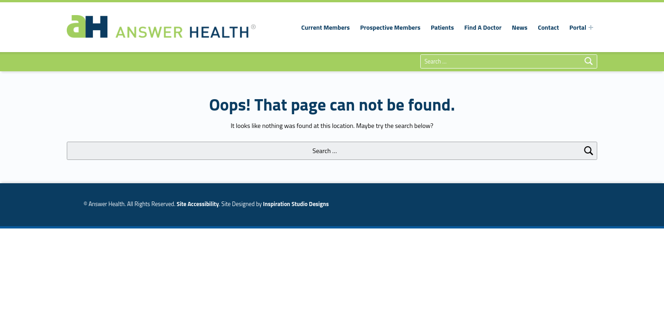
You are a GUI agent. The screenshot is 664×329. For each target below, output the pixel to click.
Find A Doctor (482, 27)
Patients (442, 27)
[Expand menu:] (591, 27)
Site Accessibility (198, 204)
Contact (548, 27)
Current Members (325, 27)
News (519, 27)
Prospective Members (390, 27)
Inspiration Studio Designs (296, 204)
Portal (577, 27)
